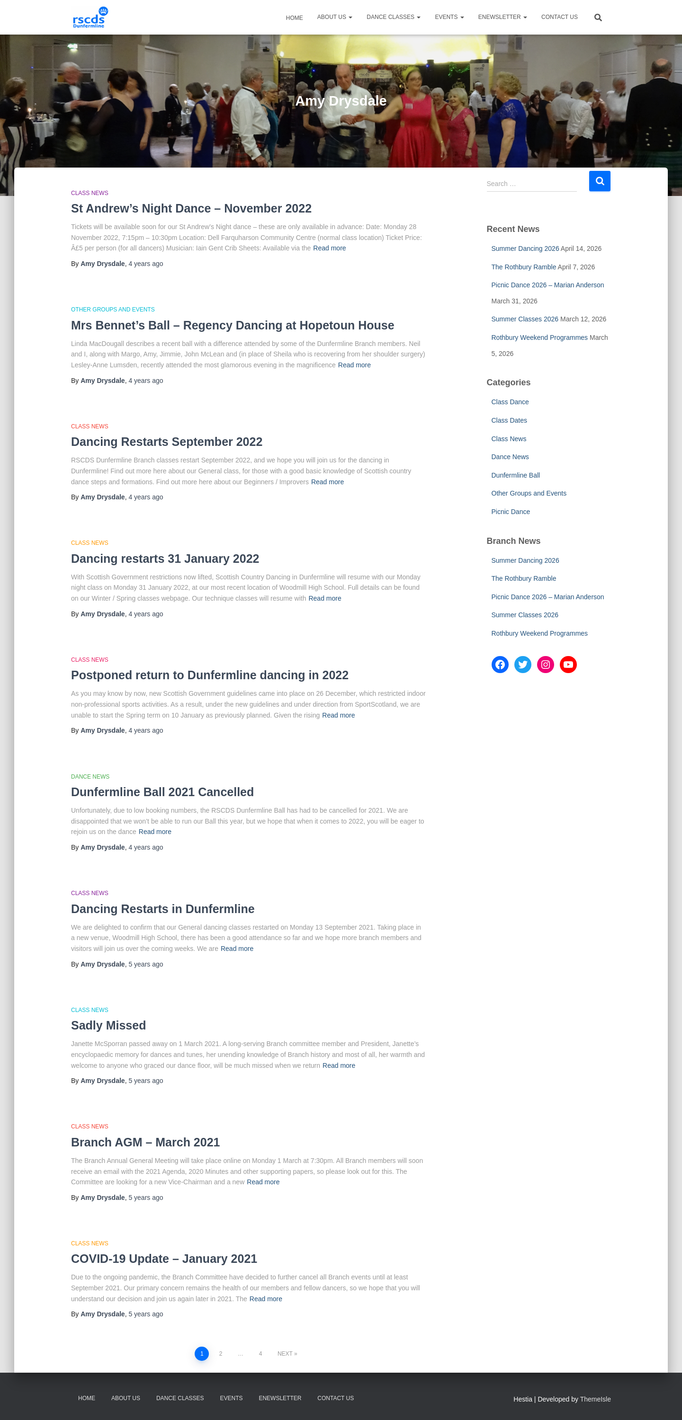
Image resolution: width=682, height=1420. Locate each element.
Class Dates (509, 420)
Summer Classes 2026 (525, 319)
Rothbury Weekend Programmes (540, 337)
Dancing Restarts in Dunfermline (163, 908)
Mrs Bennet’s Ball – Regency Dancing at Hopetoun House (233, 325)
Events (449, 17)
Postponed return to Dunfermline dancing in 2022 (210, 675)
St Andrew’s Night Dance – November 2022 (191, 208)
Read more (329, 248)
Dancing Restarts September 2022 (166, 441)
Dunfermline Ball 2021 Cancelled (162, 792)
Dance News (90, 776)
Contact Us (559, 17)
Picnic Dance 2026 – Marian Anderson (548, 285)
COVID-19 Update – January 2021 (164, 1258)
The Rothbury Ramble (524, 267)
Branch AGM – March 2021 (145, 1142)
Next (285, 1353)
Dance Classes (394, 17)
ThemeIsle (595, 1399)
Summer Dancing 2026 (525, 248)
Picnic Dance (511, 511)
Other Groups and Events (113, 309)
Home (294, 18)
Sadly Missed (108, 1025)
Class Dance (510, 402)
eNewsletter (502, 17)
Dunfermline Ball (516, 475)
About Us (334, 17)
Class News (89, 193)
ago (145, 263)
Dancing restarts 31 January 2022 (165, 558)
